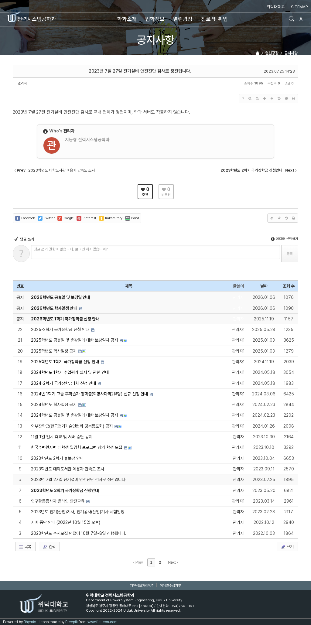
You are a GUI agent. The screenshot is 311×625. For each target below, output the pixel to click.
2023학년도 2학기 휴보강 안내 (57, 458)
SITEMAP (299, 6)
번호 (20, 286)
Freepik (71, 622)
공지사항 (155, 39)
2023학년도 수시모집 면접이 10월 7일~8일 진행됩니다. (78, 533)
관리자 (22, 83)
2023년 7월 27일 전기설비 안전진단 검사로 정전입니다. (140, 71)
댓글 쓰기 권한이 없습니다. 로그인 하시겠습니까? (71, 249)
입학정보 (155, 19)
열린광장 (183, 19)
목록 (25, 546)
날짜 (264, 286)
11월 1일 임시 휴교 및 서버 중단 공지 (61, 436)
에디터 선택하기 (284, 239)
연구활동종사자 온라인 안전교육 (58, 501)
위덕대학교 (276, 6)
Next (173, 562)
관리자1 (238, 329)
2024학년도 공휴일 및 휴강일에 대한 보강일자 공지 (75, 415)
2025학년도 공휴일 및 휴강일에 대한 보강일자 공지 (75, 340)
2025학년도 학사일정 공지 (54, 351)
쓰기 (287, 546)
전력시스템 (31, 19)
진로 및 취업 (214, 19)
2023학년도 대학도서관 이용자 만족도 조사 (67, 468)
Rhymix (30, 622)
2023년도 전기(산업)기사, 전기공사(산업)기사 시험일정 (77, 511)
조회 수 (289, 286)
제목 (128, 286)
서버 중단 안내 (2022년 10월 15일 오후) (65, 522)
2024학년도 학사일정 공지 (54, 404)
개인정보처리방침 (142, 585)
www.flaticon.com (102, 622)
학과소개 (127, 19)
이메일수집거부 (170, 585)
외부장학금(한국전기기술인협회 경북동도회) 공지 (72, 426)
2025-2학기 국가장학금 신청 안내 (61, 329)
